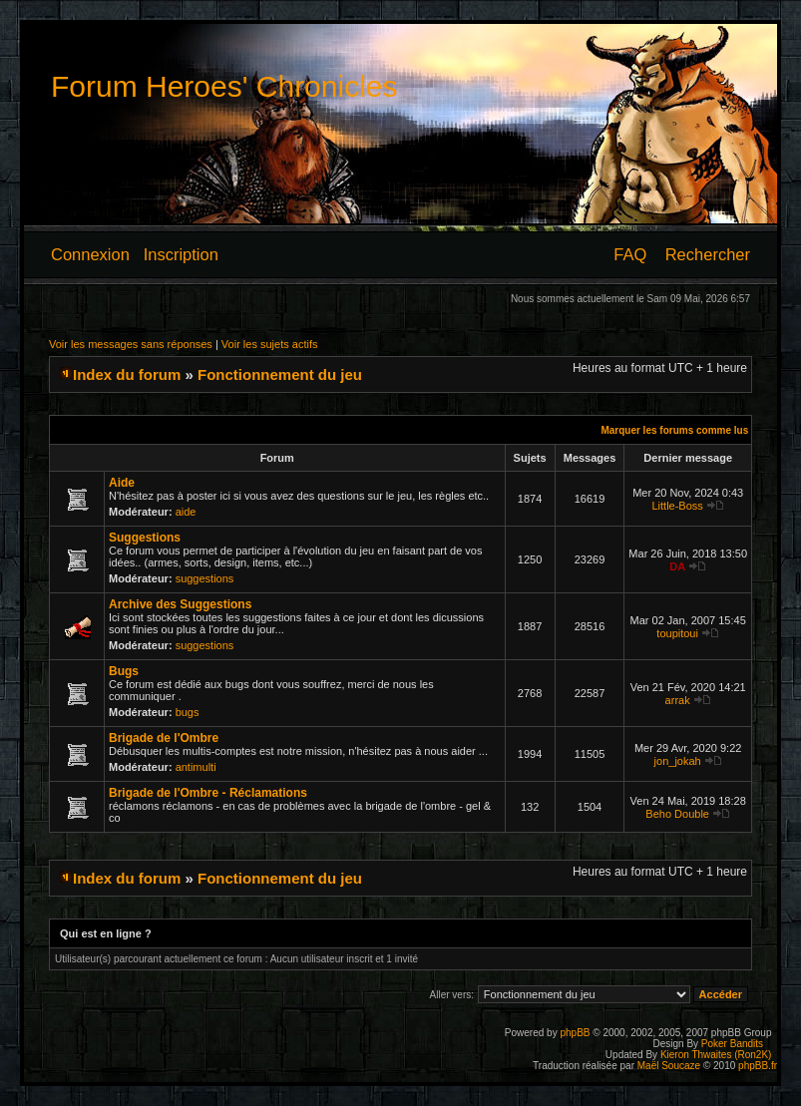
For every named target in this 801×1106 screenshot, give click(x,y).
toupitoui (677, 633)
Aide (122, 483)
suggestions (205, 578)
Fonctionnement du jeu (280, 374)
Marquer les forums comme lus (674, 430)
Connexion (90, 254)
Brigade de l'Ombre (163, 738)
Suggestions (145, 538)
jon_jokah (677, 761)
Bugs (124, 671)
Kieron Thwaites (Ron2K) (716, 1054)
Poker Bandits (732, 1043)
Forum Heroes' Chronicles (224, 86)
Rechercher (707, 254)
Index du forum (127, 374)
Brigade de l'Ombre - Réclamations (208, 793)
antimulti (196, 767)
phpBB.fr (757, 1065)
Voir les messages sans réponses (130, 344)
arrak (677, 700)
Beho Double (677, 814)
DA (677, 566)
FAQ (629, 254)
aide (186, 512)
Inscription (181, 254)
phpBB (575, 1032)
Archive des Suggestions (180, 604)
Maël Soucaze (668, 1065)
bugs (188, 712)
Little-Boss (676, 506)
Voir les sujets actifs (269, 344)
